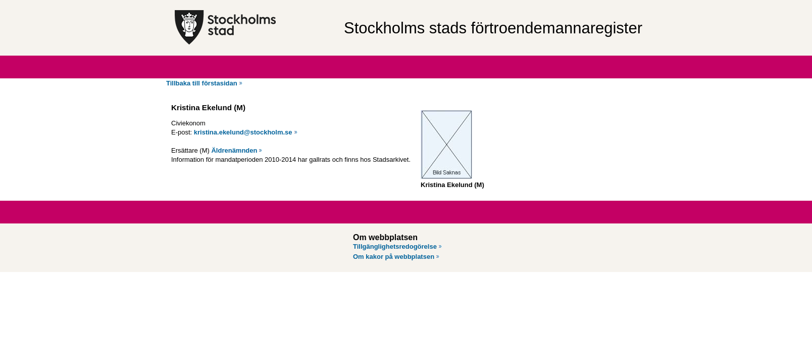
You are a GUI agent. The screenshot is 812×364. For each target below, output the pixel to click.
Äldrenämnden (234, 150)
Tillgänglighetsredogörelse (395, 246)
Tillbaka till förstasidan (201, 83)
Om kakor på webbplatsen (393, 256)
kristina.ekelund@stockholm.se (243, 132)
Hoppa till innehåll (35, 4)
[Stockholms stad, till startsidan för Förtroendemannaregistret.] (254, 28)
